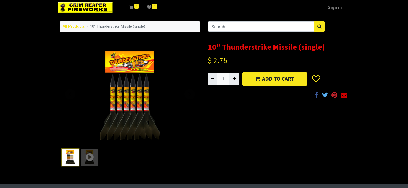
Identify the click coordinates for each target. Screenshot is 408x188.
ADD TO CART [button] (275, 78)
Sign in (333, 7)
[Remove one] (212, 79)
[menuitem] (123, 7)
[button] (316, 79)
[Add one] (234, 79)
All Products (74, 26)
